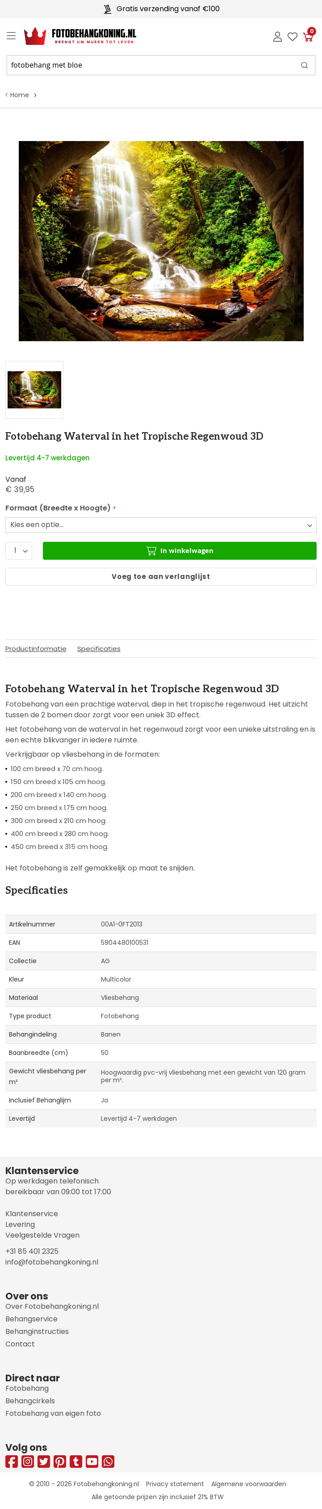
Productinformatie (36, 648)
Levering (20, 1224)
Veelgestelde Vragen (42, 1235)
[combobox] (161, 65)
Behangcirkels (30, 1401)
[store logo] (73, 36)
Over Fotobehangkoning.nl (52, 1306)
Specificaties (99, 648)
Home (19, 94)
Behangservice (31, 1319)
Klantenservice (31, 1214)
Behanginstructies (37, 1331)
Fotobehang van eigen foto (53, 1413)
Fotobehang (27, 1388)
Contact (20, 1344)
